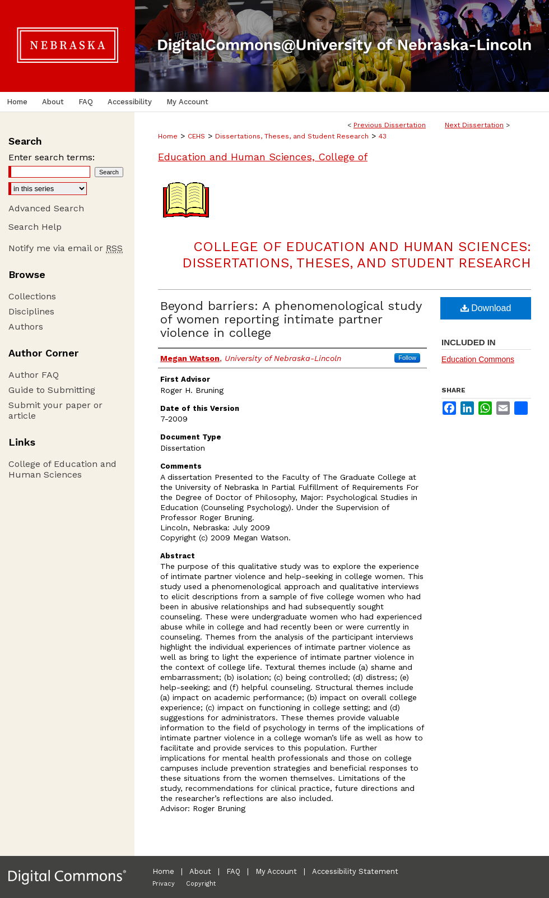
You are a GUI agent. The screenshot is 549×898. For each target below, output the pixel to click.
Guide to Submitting (51, 390)
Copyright (201, 883)
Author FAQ (33, 374)
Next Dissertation (474, 125)
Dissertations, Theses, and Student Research (292, 136)
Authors (25, 326)
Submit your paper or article (55, 410)
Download (485, 308)
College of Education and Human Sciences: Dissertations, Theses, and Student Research (356, 255)
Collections (32, 296)
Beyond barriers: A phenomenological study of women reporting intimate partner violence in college (290, 319)
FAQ (233, 871)
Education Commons (477, 359)
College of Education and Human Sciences (62, 469)
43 (383, 136)
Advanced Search (46, 208)
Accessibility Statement (355, 871)
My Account (276, 871)
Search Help (35, 226)
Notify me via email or (65, 248)
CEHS (196, 136)
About (200, 871)
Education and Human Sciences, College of (262, 157)
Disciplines (31, 311)
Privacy (163, 883)
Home (168, 136)
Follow (407, 357)
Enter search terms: (51, 157)
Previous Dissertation (389, 125)
